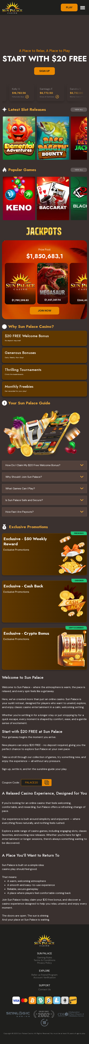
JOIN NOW (44, 310)
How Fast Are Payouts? (19, 512)
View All (79, 109)
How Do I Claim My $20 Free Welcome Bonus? (32, 465)
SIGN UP (44, 71)
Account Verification (44, 977)
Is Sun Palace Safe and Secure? (24, 500)
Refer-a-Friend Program (44, 974)
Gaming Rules (44, 957)
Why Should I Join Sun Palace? (23, 477)
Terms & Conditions (44, 960)
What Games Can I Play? (20, 488)
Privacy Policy (44, 962)
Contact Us (44, 989)
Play (69, 7)
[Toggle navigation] (82, 7)
